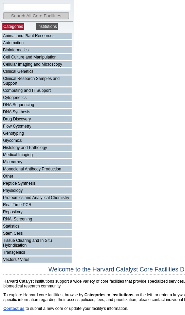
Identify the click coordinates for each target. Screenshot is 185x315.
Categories (13, 26)
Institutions (47, 26)
